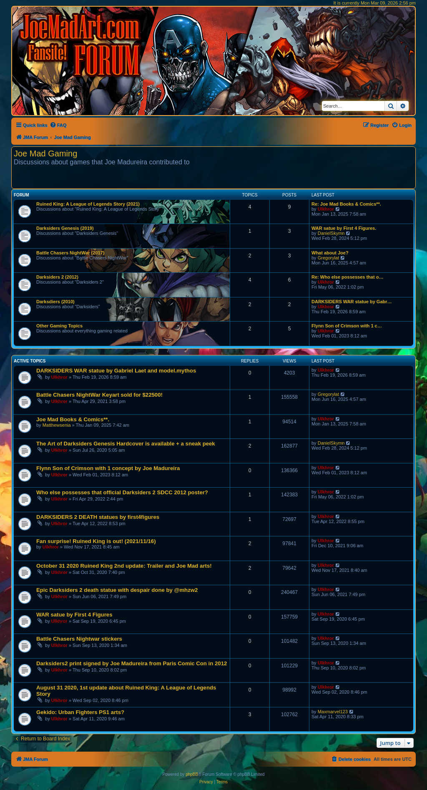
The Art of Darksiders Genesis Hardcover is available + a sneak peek (125, 443)
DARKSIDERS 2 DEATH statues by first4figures (97, 517)
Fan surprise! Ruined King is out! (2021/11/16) (96, 541)
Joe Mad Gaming (45, 153)
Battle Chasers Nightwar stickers (79, 639)
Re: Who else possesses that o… (347, 276)
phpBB (192, 774)
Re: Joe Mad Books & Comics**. (346, 203)
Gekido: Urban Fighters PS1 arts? (80, 712)
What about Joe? (330, 252)
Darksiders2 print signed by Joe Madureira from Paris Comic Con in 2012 (131, 663)
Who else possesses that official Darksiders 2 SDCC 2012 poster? (122, 492)
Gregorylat (328, 257)
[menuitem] (58, 125)
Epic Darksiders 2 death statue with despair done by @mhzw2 (117, 590)
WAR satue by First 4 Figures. (343, 228)
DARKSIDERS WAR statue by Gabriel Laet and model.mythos (116, 370)
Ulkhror (326, 208)
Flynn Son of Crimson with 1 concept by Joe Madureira (108, 468)
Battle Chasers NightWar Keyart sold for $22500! (99, 395)
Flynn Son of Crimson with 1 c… (346, 325)
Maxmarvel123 (333, 711)
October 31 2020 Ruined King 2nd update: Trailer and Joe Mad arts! (124, 566)
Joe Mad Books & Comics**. (72, 419)
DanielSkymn (331, 233)
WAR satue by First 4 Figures (74, 614)
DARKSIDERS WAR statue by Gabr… (351, 301)
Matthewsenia (57, 425)
